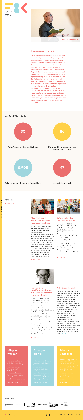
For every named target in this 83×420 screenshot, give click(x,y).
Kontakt (78, 415)
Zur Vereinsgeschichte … (67, 382)
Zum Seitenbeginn (12, 415)
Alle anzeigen (11, 203)
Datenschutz (63, 415)
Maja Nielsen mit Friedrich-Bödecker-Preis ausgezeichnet (40, 220)
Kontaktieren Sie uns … (40, 382)
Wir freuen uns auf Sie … (15, 382)
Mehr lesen (36, 260)
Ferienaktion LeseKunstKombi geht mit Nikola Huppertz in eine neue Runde (41, 292)
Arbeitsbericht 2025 (66, 288)
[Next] (78, 25)
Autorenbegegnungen (70, 39)
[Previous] (32, 25)
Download (63, 333)
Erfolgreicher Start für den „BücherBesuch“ (67, 219)
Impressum (55, 415)
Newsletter (71, 415)
